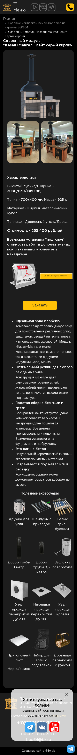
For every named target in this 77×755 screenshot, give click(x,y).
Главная (9, 19)
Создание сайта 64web (38, 751)
